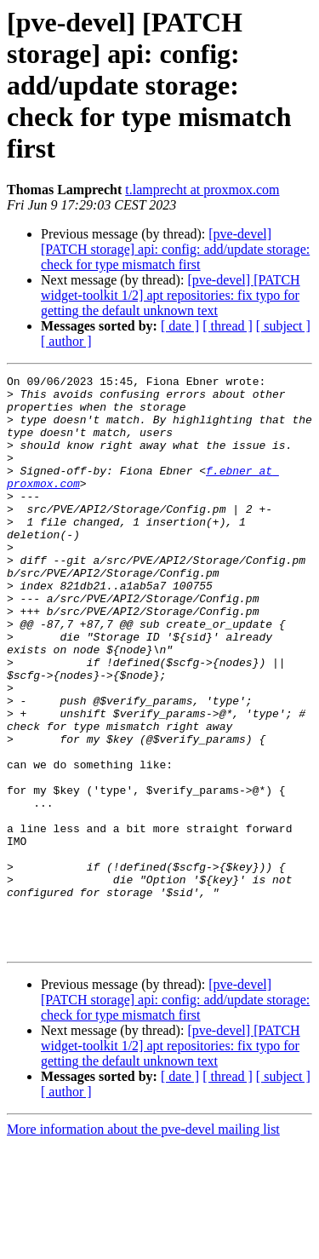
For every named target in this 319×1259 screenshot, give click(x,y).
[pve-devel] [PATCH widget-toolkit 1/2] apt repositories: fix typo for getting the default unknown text (170, 295)
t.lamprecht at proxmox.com (202, 189)
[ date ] (180, 326)
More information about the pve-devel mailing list (143, 1244)
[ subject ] (283, 326)
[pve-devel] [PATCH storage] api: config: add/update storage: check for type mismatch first (175, 249)
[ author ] (66, 341)
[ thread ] (227, 326)
